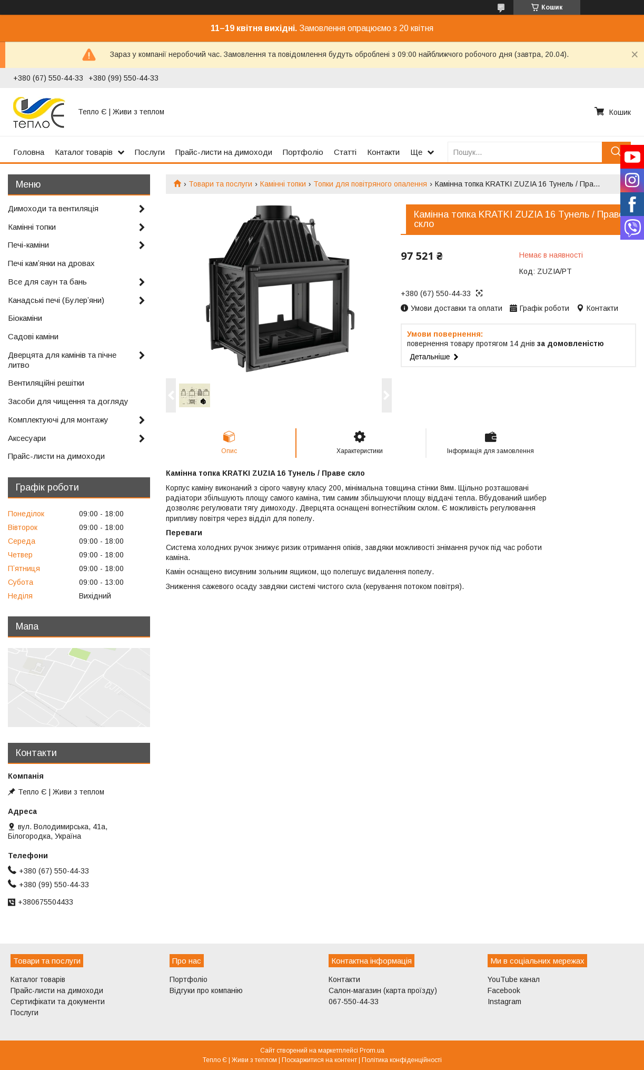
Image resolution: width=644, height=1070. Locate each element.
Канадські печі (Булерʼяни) (56, 300)
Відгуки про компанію (206, 990)
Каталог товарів (84, 152)
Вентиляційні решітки (46, 382)
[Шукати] (616, 152)
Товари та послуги (220, 184)
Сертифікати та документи (58, 1001)
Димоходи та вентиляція (53, 208)
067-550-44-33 (354, 1001)
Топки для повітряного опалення (370, 184)
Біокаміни (25, 317)
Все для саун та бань (47, 281)
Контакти (383, 152)
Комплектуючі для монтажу (58, 419)
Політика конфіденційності (402, 1060)
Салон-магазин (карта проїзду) (383, 990)
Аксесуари (27, 438)
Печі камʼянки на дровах (51, 263)
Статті (345, 152)
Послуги (150, 152)
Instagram (504, 1001)
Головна (28, 152)
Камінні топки (283, 184)
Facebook (504, 990)
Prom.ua (372, 1050)
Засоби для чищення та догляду (68, 401)
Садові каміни (33, 336)
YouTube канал (514, 979)
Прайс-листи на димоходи (223, 152)
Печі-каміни (28, 244)
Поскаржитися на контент (319, 1060)
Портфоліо (303, 152)
